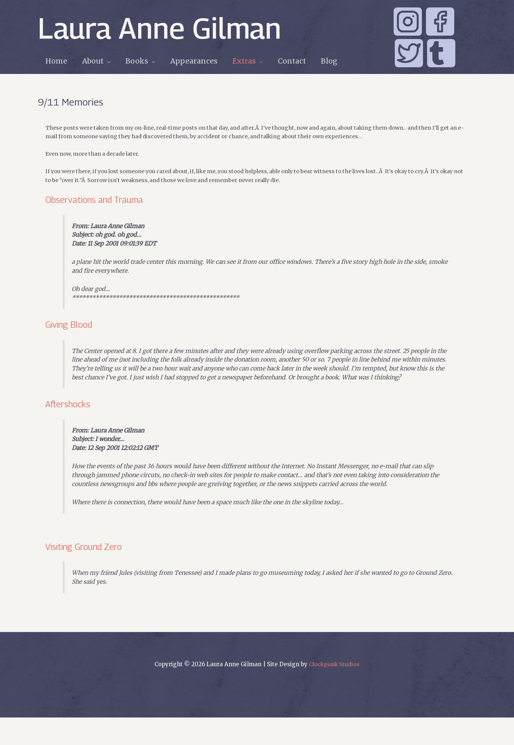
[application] (106, 61)
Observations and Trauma (99, 202)
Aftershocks (70, 424)
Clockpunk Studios (334, 691)
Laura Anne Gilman (159, 27)
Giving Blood (71, 332)
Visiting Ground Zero (89, 571)
